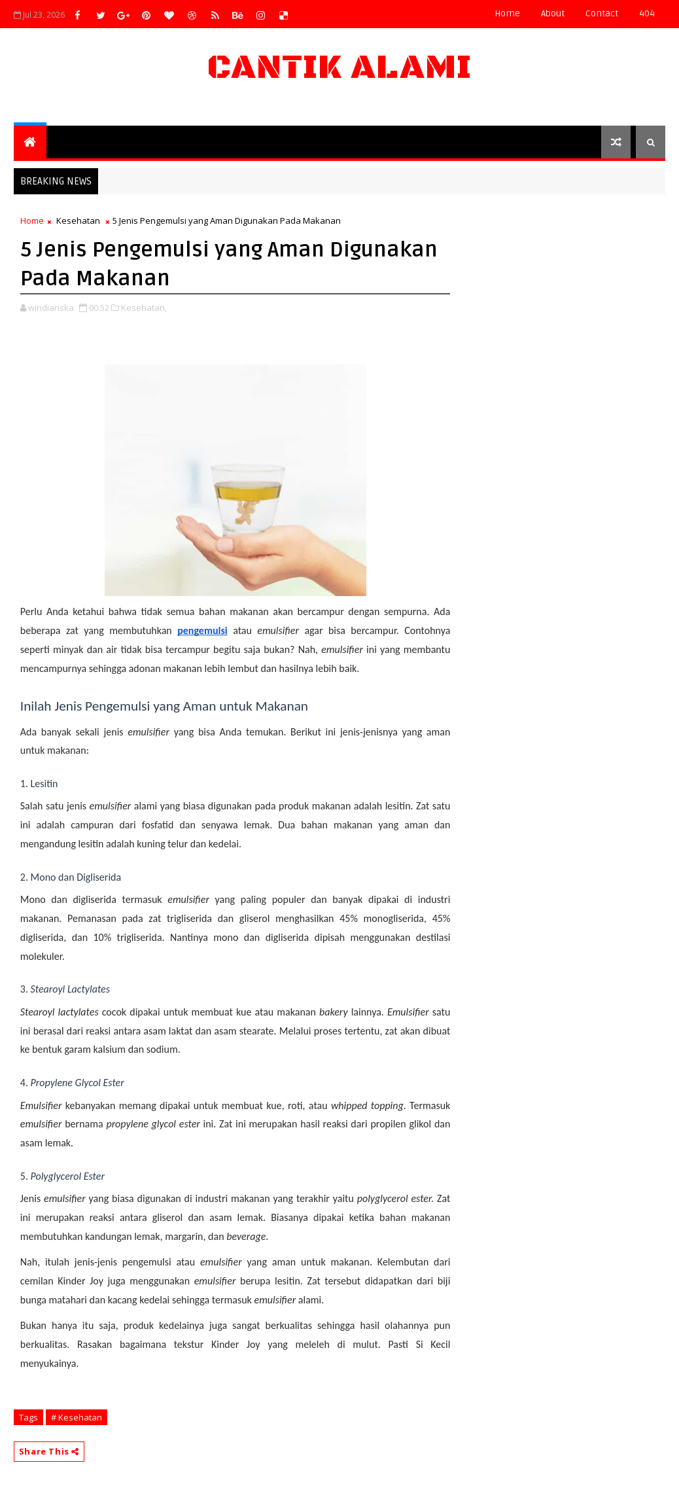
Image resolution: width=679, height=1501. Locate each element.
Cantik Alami (339, 67)
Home (507, 13)
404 (647, 13)
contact (601, 13)
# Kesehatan (76, 1417)
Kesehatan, (144, 307)
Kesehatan (78, 220)
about (553, 13)
